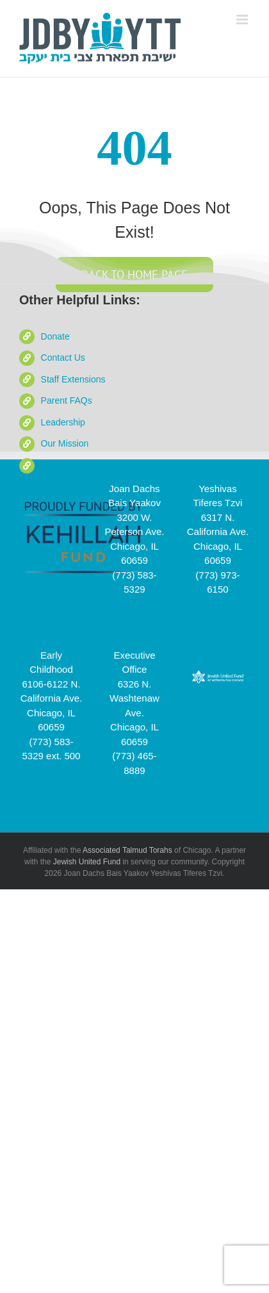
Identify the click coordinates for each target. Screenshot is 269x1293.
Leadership (63, 422)
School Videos (69, 465)
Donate (55, 336)
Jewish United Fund (86, 861)
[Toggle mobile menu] (243, 19)
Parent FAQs (66, 400)
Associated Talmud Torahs (127, 850)
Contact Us (63, 357)
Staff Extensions (73, 379)
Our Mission (65, 443)
